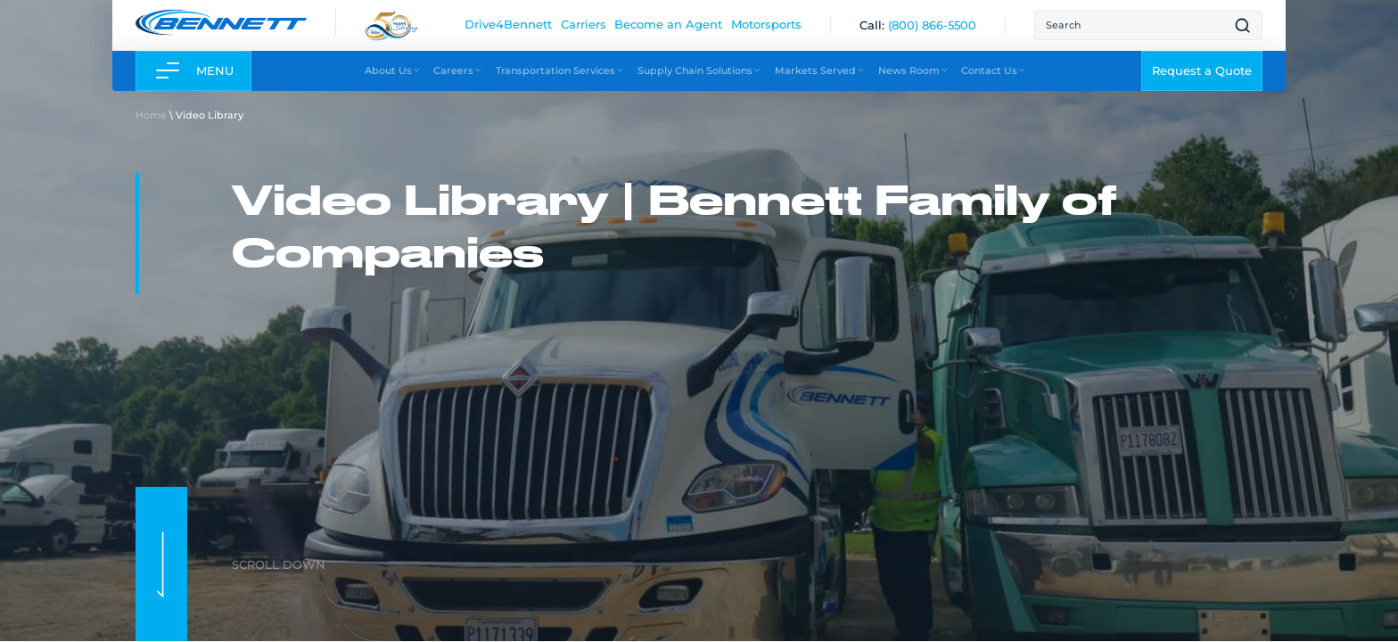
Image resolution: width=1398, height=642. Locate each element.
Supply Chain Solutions (699, 70)
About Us (393, 70)
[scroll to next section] (161, 564)
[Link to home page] (221, 22)
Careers (457, 70)
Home (151, 114)
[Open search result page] (1242, 25)
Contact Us (993, 70)
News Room (913, 70)
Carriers (583, 24)
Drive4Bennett (508, 24)
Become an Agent (668, 24)
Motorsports (766, 24)
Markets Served (820, 70)
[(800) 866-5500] (932, 25)
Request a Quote (1202, 70)
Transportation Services (560, 70)
